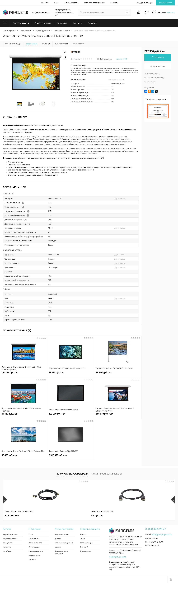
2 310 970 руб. (71, 456)
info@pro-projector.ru (162, 534)
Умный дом (7, 551)
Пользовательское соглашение (61, 552)
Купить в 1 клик (157, 66)
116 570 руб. (23, 374)
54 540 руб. (23, 415)
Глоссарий (84, 547)
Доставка (58, 539)
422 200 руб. (71, 415)
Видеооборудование (10, 535)
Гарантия (58, 547)
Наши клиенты (34, 539)
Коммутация (7, 543)
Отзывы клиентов (35, 543)
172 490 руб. (99, 515)
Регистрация (147, 3)
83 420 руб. (23, 456)
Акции (56, 3)
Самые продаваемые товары (106, 474)
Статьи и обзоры (71, 3)
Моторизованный (117, 84)
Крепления (7, 547)
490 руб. (140, 515)
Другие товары (119, 199)
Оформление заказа (62, 535)
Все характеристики (116, 79)
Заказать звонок (165, 3)
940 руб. (54, 515)
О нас (31, 535)
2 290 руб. (12, 515)
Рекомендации (34, 547)
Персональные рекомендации (72, 474)
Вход (139, 3)
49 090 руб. (71, 374)
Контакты (114, 3)
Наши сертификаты (36, 551)
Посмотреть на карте (117, 557)
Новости (44, 3)
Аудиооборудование (10, 539)
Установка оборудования (94, 3)
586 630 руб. (118, 415)
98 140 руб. (118, 374)
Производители (85, 551)
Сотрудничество (34, 555)
